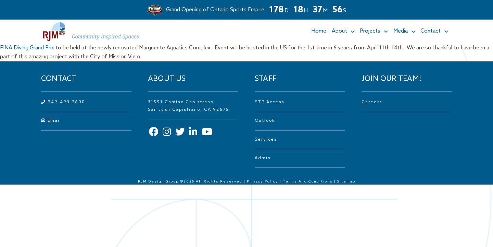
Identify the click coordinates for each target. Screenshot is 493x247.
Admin (263, 158)
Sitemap (346, 181)
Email (51, 120)
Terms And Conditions (308, 181)
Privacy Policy (262, 181)
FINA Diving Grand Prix (27, 48)
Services (266, 139)
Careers (372, 102)
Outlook (265, 120)
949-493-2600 (63, 102)
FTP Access (269, 102)
